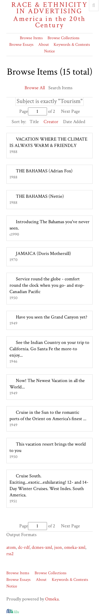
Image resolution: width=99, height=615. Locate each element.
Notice (49, 51)
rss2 (10, 554)
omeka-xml (74, 547)
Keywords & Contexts (72, 44)
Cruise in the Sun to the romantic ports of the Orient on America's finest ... (48, 415)
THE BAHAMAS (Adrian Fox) (44, 171)
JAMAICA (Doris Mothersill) (43, 253)
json (58, 547)
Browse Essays (21, 44)
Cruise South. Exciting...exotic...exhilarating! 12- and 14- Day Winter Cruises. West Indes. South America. (49, 485)
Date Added (74, 122)
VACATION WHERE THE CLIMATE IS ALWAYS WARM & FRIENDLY (48, 142)
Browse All (35, 88)
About (43, 44)
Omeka (52, 599)
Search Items (60, 88)
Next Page (70, 111)
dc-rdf (24, 547)
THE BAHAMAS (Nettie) (40, 196)
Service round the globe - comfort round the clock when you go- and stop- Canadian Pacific (47, 285)
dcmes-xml (42, 547)
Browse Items (31, 38)
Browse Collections (63, 38)
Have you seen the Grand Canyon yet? (51, 317)
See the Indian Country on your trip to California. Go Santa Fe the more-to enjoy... (49, 348)
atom (11, 547)
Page (33, 111)
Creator (51, 122)
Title (34, 122)
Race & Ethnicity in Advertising (49, 15)
